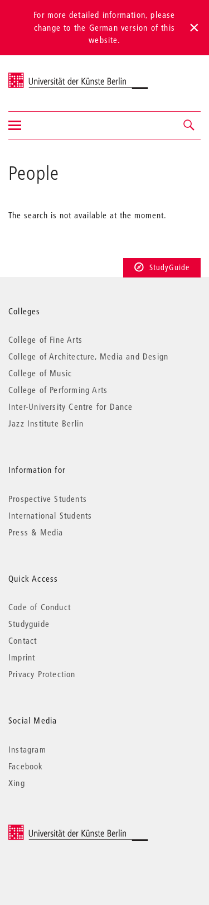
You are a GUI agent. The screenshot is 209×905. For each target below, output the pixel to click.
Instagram (27, 749)
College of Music (40, 373)
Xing (16, 782)
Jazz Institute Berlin (46, 423)
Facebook (25, 766)
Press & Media (36, 532)
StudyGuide (161, 267)
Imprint (21, 657)
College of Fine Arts (45, 339)
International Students (50, 515)
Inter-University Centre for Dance (70, 406)
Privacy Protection (42, 673)
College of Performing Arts (58, 389)
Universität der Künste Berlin (52, 76)
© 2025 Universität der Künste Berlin (66, 830)
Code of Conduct (39, 606)
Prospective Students (47, 498)
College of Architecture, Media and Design (88, 356)
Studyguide (29, 623)
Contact (22, 640)
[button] (189, 126)
